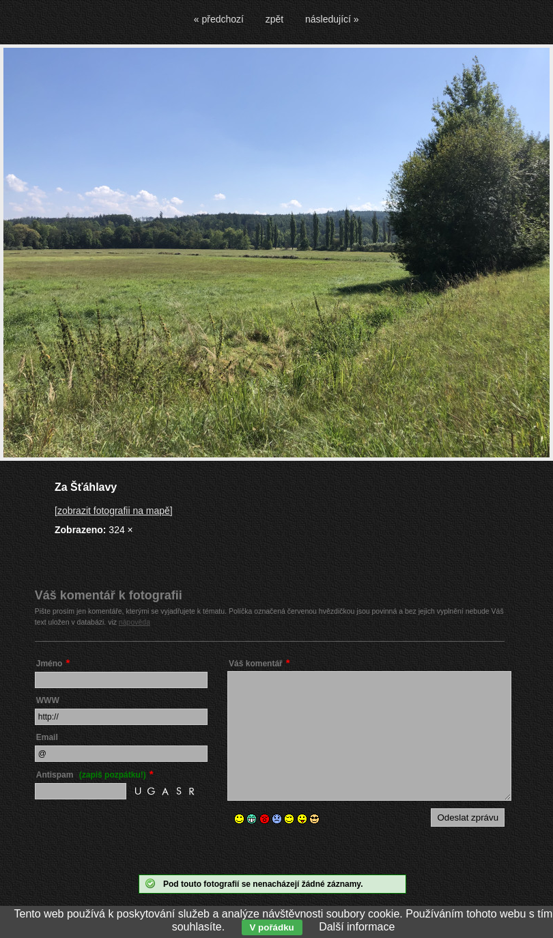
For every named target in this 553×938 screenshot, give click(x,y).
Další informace (357, 927)
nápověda (134, 622)
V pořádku (272, 927)
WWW (47, 700)
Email (47, 737)
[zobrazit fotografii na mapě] (114, 510)
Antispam (91, 775)
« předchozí (219, 19)
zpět (274, 19)
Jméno (49, 663)
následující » (332, 19)
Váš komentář (256, 663)
